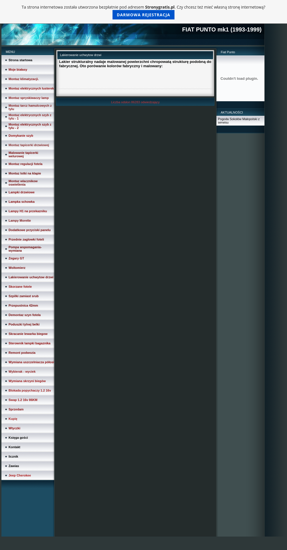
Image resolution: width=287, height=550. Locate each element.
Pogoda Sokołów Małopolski (237, 119)
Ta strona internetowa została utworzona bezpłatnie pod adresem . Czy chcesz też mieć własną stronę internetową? (143, 11)
